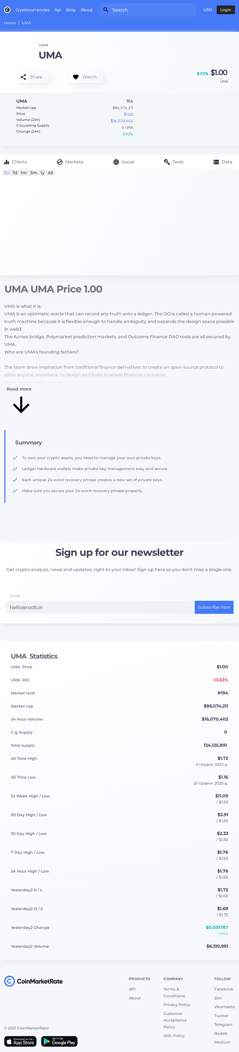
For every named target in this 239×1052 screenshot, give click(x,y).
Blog (71, 9)
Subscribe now (214, 607)
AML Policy (174, 1035)
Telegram (223, 1024)
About (87, 9)
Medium (222, 1042)
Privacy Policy (176, 1004)
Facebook (224, 989)
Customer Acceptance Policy (175, 1020)
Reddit (221, 1033)
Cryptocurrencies (32, 9)
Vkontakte (224, 1006)
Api (58, 9)
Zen (218, 998)
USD (207, 9)
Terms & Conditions (174, 992)
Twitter (221, 1015)
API (132, 989)
